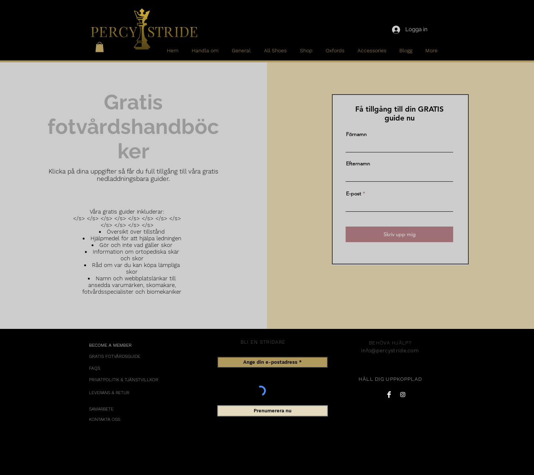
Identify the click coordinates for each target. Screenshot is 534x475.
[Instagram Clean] (402, 394)
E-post (353, 193)
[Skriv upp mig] (399, 234)
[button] (99, 47)
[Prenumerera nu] (272, 410)
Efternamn (358, 163)
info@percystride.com (390, 350)
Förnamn (356, 134)
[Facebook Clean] (389, 394)
